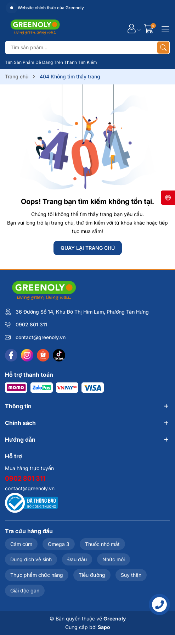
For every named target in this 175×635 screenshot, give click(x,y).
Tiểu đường (92, 575)
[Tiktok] (59, 355)
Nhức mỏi (113, 559)
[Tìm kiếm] (163, 48)
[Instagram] (27, 355)
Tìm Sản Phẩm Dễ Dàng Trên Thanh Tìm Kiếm (51, 62)
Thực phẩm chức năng (36, 575)
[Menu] (164, 28)
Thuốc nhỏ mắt (102, 544)
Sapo (104, 627)
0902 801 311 (31, 324)
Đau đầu (77, 559)
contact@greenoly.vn (41, 337)
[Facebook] (11, 355)
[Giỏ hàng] (149, 28)
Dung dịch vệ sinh (31, 559)
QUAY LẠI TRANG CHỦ (88, 248)
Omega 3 (58, 544)
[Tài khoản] (131, 28)
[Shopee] (43, 355)
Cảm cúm (21, 544)
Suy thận (131, 575)
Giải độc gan (24, 590)
